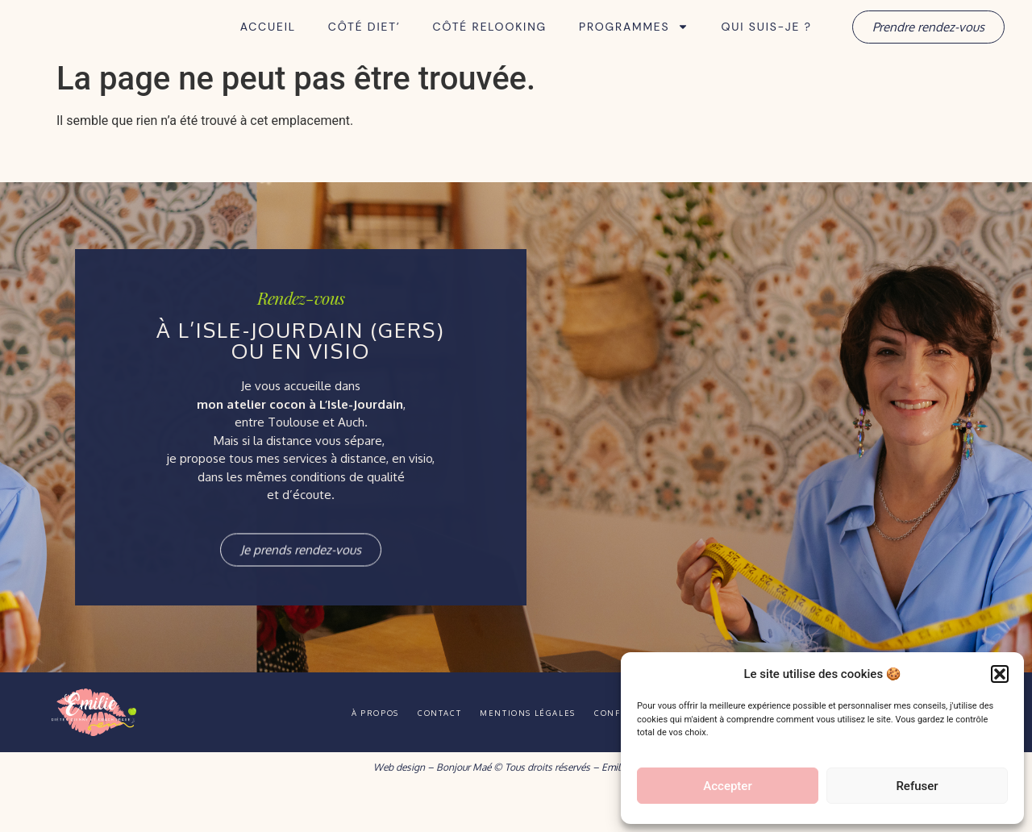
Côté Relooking (490, 45)
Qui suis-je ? (766, 45)
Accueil (268, 45)
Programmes (634, 45)
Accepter (727, 786)
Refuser (917, 786)
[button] (1000, 665)
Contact (428, 749)
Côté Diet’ (364, 45)
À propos (344, 749)
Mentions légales (537, 749)
